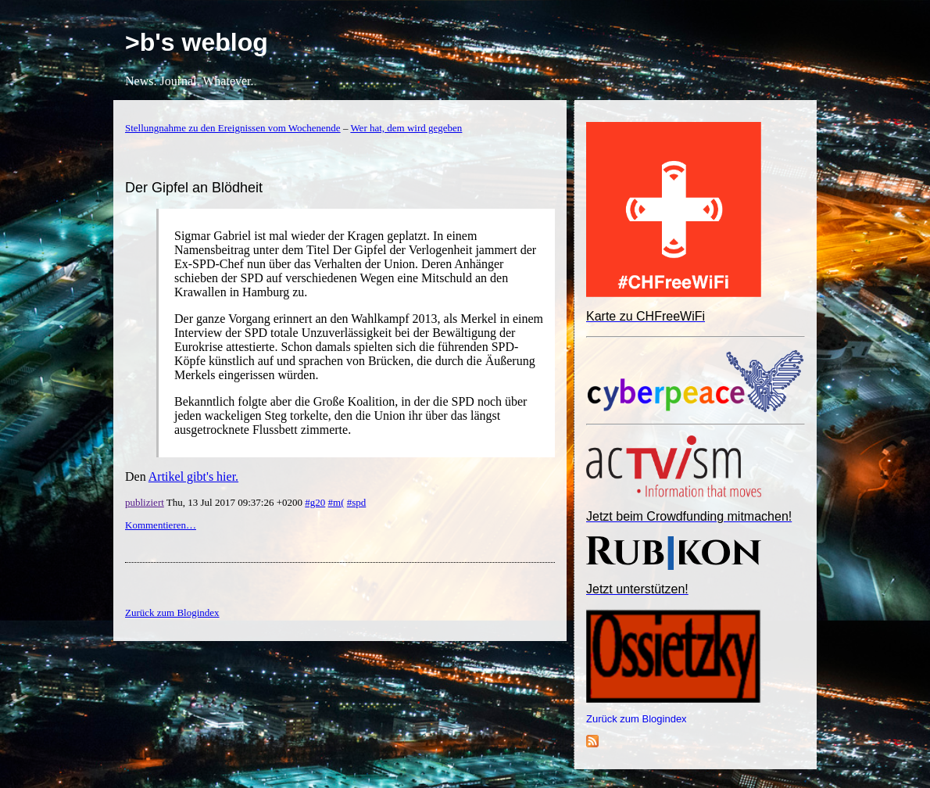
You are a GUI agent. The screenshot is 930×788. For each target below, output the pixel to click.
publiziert (144, 502)
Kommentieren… (160, 525)
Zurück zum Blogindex (636, 719)
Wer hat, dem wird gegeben (406, 128)
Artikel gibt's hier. (193, 476)
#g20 (315, 502)
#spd (357, 502)
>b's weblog (196, 42)
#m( (336, 502)
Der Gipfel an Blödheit (194, 187)
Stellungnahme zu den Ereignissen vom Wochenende (233, 128)
